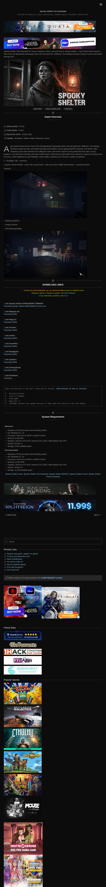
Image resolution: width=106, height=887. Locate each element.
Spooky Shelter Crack (13, 474)
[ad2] (21, 838)
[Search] (53, 541)
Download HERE (10, 314)
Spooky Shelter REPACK (59, 474)
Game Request (69, 293)
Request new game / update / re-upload (22, 554)
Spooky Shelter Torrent (79, 474)
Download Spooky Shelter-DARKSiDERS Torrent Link (25, 306)
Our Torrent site (13, 570)
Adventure (48, 14)
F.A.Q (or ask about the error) (18, 556)
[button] (101, 4)
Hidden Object (61, 14)
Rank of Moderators (14, 559)
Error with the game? (15, 567)
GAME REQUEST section (51, 578)
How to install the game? (16, 564)
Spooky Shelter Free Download (35, 474)
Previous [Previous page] (10, 515)
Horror (73, 14)
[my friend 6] (23, 660)
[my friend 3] (23, 652)
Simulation (83, 14)
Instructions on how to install (71, 389)
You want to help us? (15, 562)
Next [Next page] (97, 515)
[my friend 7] (23, 670)
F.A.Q (66, 296)
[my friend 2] (23, 644)
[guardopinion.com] (23, 635)
